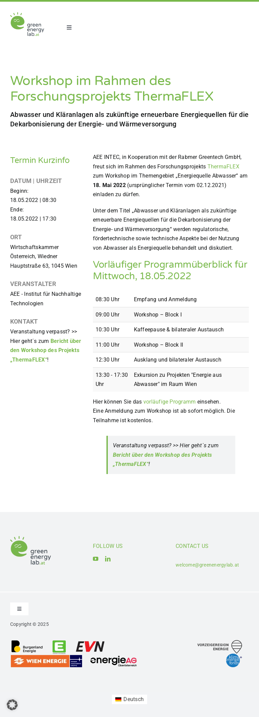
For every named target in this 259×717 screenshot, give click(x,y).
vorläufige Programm (169, 401)
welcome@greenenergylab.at (207, 565)
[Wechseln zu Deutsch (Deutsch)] (129, 699)
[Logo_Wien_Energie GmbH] (46, 657)
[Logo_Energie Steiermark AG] (59, 642)
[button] (12, 705)
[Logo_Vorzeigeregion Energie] (219, 642)
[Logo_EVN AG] (90, 642)
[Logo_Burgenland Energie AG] (27, 642)
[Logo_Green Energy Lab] (27, 15)
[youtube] (95, 558)
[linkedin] (108, 558)
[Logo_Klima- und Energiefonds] (234, 656)
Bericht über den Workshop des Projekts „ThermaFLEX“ (45, 350)
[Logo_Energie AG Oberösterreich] (113, 657)
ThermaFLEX (223, 166)
